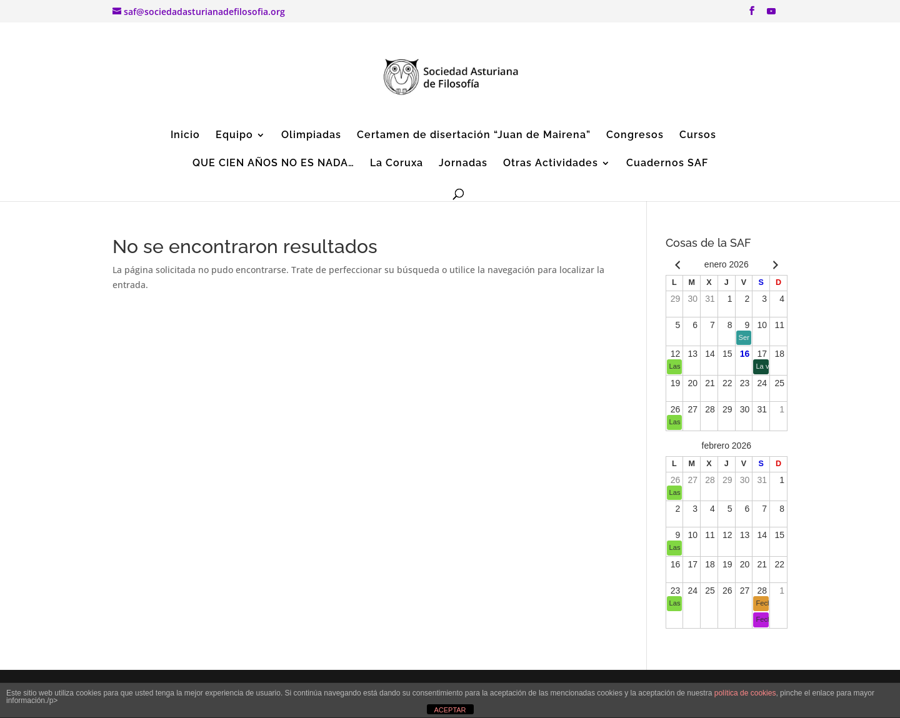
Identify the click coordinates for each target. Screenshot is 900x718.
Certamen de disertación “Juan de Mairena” (474, 136)
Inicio (185, 136)
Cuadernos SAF (667, 164)
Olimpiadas (311, 136)
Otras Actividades (550, 164)
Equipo (234, 136)
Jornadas (463, 164)
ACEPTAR (450, 710)
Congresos (635, 136)
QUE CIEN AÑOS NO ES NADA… (273, 164)
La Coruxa (396, 164)
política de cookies (745, 693)
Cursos (697, 136)
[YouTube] (771, 14)
